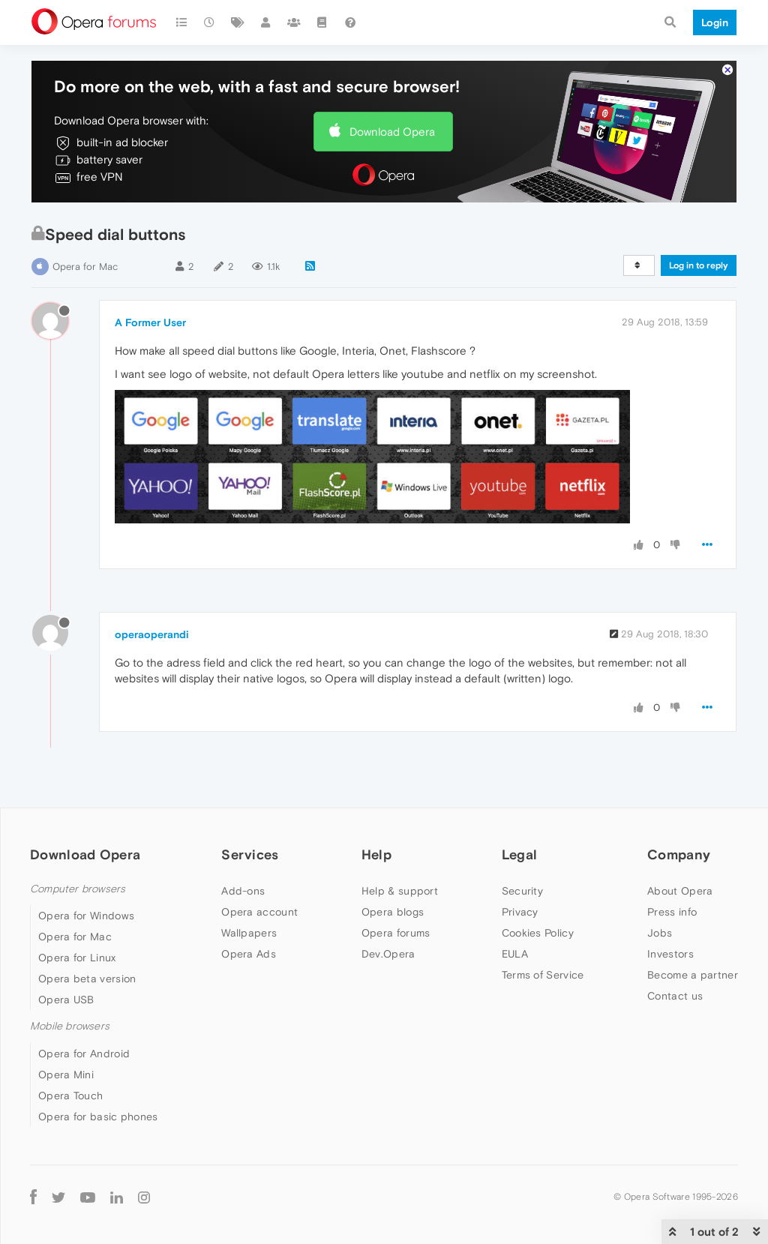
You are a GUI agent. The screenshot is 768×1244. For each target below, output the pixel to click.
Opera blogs (393, 912)
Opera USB (66, 1000)
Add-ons (243, 891)
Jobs (659, 933)
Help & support (400, 891)
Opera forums (396, 933)
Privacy (520, 912)
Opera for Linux (77, 958)
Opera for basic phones (98, 1117)
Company (678, 854)
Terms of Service (543, 975)
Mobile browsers (70, 1026)
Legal (520, 854)
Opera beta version (87, 979)
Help (377, 854)
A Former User (150, 322)
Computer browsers (77, 889)
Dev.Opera (389, 954)
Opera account (259, 912)
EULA (515, 954)
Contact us (675, 996)
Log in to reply (698, 265)
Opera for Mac (85, 266)
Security (522, 891)
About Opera (679, 891)
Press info (672, 912)
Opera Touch (70, 1096)
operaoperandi (152, 634)
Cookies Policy (538, 933)
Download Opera (392, 131)
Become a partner (692, 975)
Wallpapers (249, 933)
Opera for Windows (86, 916)
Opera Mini (66, 1075)
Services (249, 854)
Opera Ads (248, 954)
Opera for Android (84, 1054)
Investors (670, 954)
